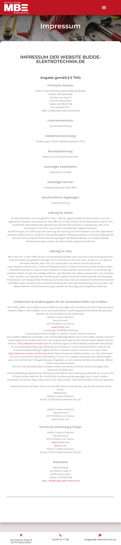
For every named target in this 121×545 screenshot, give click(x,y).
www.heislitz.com (60, 327)
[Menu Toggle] (104, 7)
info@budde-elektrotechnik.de (63, 480)
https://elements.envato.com (33, 343)
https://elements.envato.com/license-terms (30, 353)
